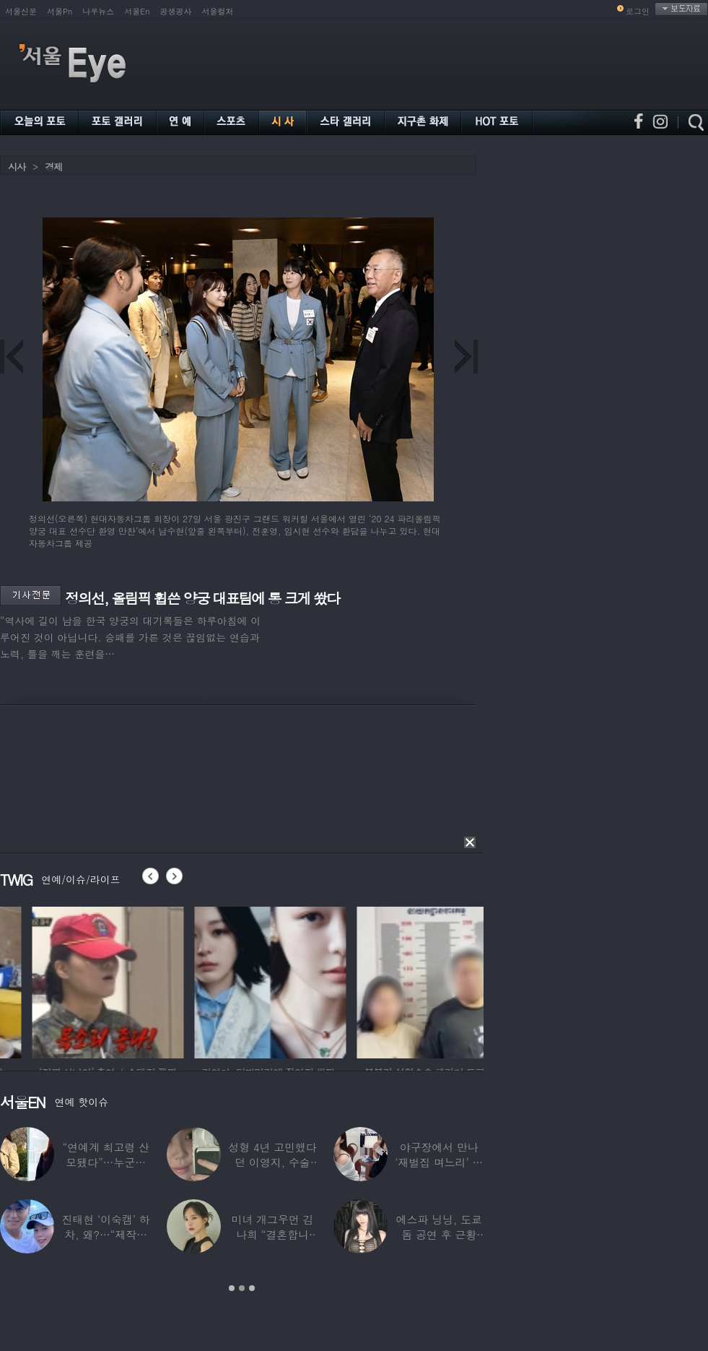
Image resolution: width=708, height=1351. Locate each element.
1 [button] (232, 1288)
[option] (213, 980)
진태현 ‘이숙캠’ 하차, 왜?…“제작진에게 (106, 1234)
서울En (136, 11)
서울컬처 (218, 11)
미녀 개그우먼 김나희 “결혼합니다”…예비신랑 (273, 1234)
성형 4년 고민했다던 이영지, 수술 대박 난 (272, 1162)
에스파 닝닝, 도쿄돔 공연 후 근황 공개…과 (439, 1234)
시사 (16, 166)
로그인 (638, 11)
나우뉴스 (98, 11)
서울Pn (59, 11)
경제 (53, 166)
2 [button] (242, 1288)
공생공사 (176, 11)
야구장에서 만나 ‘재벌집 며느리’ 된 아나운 (439, 1162)
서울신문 (21, 11)
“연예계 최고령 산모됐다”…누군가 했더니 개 (105, 1162)
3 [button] (252, 1288)
